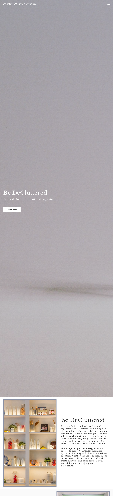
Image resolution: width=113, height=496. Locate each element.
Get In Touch (12, 209)
